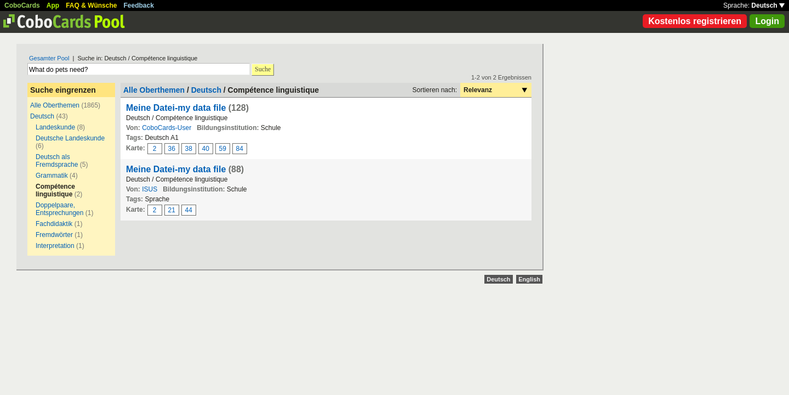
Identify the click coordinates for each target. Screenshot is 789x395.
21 (171, 210)
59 (222, 149)
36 (171, 149)
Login (767, 21)
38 (188, 149)
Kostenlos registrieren (694, 21)
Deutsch (768, 5)
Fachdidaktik (54, 224)
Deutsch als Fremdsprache (57, 160)
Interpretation (55, 246)
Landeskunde (55, 127)
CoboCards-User (166, 128)
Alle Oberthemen (54, 105)
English (529, 279)
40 (205, 149)
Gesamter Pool (49, 58)
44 (188, 210)
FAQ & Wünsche (91, 5)
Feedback (139, 5)
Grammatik (52, 175)
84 (239, 149)
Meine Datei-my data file (176, 107)
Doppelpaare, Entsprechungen (59, 209)
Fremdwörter (54, 235)
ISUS (149, 189)
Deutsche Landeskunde (70, 138)
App (53, 5)
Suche (263, 69)
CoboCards (22, 5)
